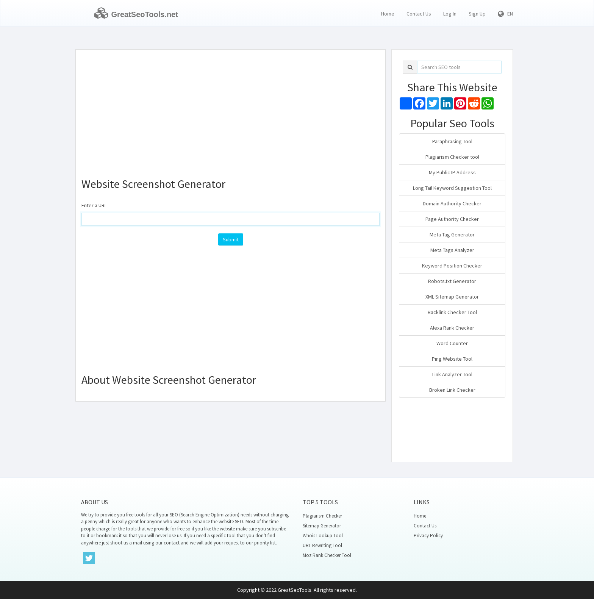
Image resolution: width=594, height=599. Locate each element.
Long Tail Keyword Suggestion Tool (452, 188)
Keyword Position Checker (452, 265)
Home (387, 13)
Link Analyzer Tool (452, 374)
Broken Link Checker (452, 389)
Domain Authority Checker (452, 203)
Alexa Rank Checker (452, 327)
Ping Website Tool (452, 358)
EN (505, 13)
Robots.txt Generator (452, 281)
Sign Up (477, 13)
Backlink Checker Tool (452, 312)
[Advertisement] (230, 110)
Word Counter (452, 343)
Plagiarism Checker (322, 516)
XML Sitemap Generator (452, 296)
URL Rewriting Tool (322, 545)
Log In (449, 13)
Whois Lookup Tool (323, 535)
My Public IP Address (452, 172)
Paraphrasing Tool (452, 141)
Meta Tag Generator (452, 234)
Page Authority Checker (452, 219)
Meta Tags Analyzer (452, 250)
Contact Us (418, 13)
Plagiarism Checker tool (452, 156)
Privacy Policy (428, 535)
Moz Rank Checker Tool (327, 555)
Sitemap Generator (322, 525)
